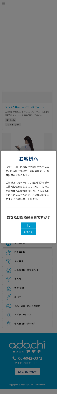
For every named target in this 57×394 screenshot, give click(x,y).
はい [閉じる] (29, 225)
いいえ (28, 232)
